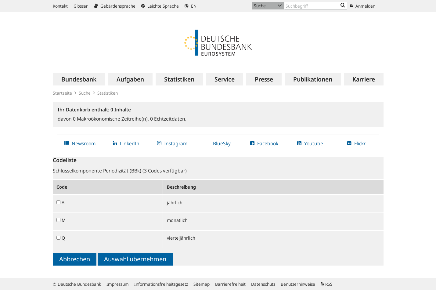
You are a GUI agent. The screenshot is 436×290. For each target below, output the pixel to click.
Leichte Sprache (160, 6)
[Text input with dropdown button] (315, 5)
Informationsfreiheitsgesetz (161, 284)
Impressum (117, 284)
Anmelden (362, 6)
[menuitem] (79, 79)
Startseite (62, 93)
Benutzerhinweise (298, 284)
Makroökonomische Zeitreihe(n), (111, 118)
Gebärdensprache (114, 6)
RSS (327, 284)
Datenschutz (263, 284)
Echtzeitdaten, (168, 118)
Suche (85, 93)
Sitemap (201, 284)
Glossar (81, 6)
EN (190, 6)
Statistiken (107, 93)
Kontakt (60, 6)
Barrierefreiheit (230, 284)
